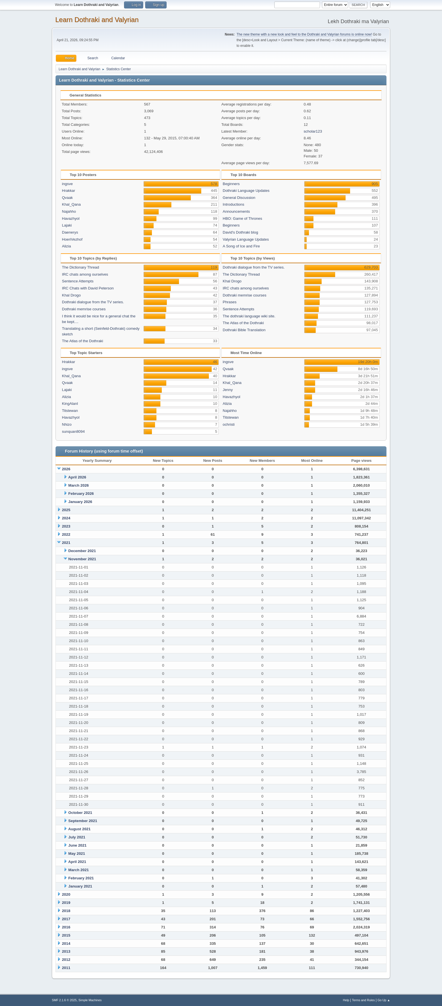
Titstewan (70, 410)
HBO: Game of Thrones (242, 218)
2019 (66, 902)
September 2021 (82, 821)
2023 (66, 526)
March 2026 (78, 485)
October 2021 (80, 812)
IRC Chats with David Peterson (88, 288)
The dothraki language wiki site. (249, 316)
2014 (66, 943)
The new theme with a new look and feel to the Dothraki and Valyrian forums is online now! (304, 34)
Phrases (230, 302)
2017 (66, 919)
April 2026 (77, 477)
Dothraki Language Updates (246, 190)
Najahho (69, 211)
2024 (66, 518)
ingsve (67, 184)
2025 (66, 510)
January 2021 (80, 886)
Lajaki (67, 225)
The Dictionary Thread (80, 267)
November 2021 (82, 559)
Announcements (236, 211)
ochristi (229, 424)
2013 (66, 951)
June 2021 (77, 845)
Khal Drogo (71, 295)
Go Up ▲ (383, 1000)
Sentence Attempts (78, 281)
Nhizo (67, 424)
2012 (66, 959)
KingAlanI (70, 403)
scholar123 (313, 131)
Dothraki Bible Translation (244, 330)
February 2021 (81, 878)
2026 (66, 469)
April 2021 (77, 862)
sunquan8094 (73, 431)
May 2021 (76, 853)
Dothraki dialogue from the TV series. (93, 302)
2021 (66, 543)
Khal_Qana (71, 204)
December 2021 (82, 551)
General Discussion (239, 198)
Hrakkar (68, 190)
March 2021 (78, 870)
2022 (66, 534)
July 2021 (76, 837)
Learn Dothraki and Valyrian (97, 19)
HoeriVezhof (72, 239)
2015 (66, 935)
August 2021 (79, 829)
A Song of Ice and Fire (241, 246)
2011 (66, 968)
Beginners (231, 184)
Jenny (228, 390)
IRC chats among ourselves (85, 274)
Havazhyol (70, 218)
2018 (66, 911)
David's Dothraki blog (240, 232)
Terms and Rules (363, 1000)
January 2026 (80, 502)
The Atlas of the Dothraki (82, 341)
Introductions (233, 204)
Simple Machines (89, 1000)
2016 (66, 927)
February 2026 (81, 493)
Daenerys (70, 232)
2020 (66, 894)
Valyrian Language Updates (246, 239)
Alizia (66, 246)
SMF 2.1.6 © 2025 (64, 1000)
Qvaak (67, 198)
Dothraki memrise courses (84, 309)
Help (346, 1000)
